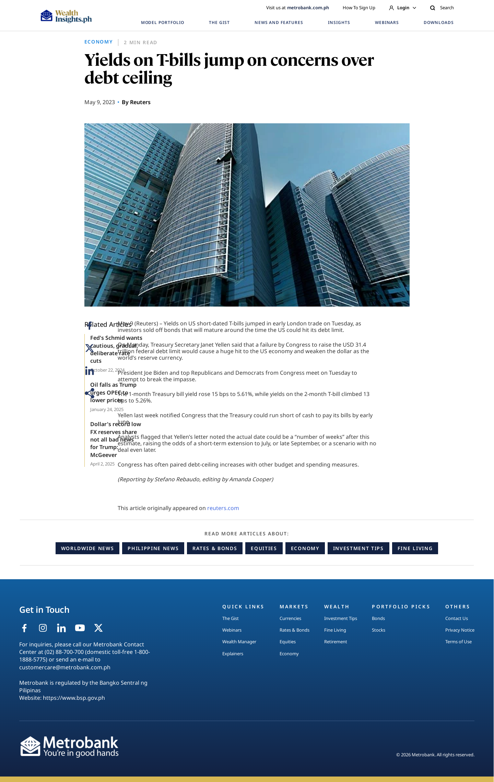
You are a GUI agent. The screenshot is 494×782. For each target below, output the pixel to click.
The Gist (230, 618)
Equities (264, 548)
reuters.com (223, 508)
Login (402, 7)
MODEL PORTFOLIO (162, 22)
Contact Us (456, 618)
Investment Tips (358, 548)
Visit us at (297, 7)
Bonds (378, 618)
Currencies (290, 618)
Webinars (232, 630)
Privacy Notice (459, 630)
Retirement (335, 641)
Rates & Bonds (214, 548)
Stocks (378, 630)
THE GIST (219, 22)
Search (442, 7)
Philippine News (153, 548)
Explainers (232, 653)
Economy (305, 548)
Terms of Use (458, 641)
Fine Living (415, 548)
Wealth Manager (239, 641)
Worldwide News (87, 548)
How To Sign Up (359, 7)
